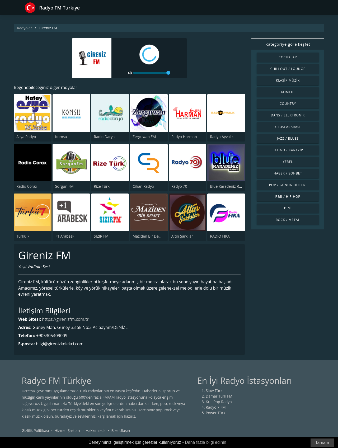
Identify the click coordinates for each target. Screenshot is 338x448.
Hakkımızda (96, 430)
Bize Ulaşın (120, 430)
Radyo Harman (184, 136)
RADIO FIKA (220, 236)
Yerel (288, 161)
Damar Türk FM (219, 396)
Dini (288, 208)
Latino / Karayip (288, 150)
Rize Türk (102, 186)
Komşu (61, 136)
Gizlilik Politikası (35, 430)
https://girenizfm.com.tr (65, 319)
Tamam (322, 442)
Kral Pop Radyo (219, 401)
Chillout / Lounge (288, 69)
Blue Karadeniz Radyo (228, 186)
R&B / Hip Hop (288, 196)
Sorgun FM (64, 186)
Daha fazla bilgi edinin (205, 442)
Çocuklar (288, 57)
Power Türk (215, 413)
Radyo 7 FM (216, 407)
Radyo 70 (179, 186)
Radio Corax (26, 186)
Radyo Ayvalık (221, 136)
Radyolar (24, 27)
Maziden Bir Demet (149, 236)
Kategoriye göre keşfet (287, 44)
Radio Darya (104, 136)
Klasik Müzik (288, 80)
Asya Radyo (26, 136)
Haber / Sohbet (288, 173)
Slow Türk (214, 390)
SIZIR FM (101, 236)
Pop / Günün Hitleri (288, 185)
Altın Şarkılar (182, 236)
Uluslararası (288, 127)
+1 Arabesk (64, 236)
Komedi (288, 92)
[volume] (151, 73)
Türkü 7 (23, 236)
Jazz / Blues (288, 138)
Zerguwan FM (144, 136)
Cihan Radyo (143, 186)
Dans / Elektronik (288, 115)
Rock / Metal (288, 220)
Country (288, 103)
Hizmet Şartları (67, 430)
